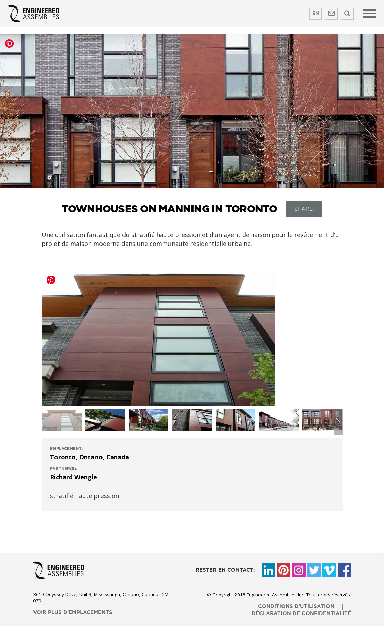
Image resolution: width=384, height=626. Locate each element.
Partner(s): (63, 469)
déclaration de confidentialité (301, 613)
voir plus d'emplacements (72, 612)
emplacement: (66, 449)
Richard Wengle (73, 477)
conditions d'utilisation (296, 606)
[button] (338, 422)
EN (315, 13)
